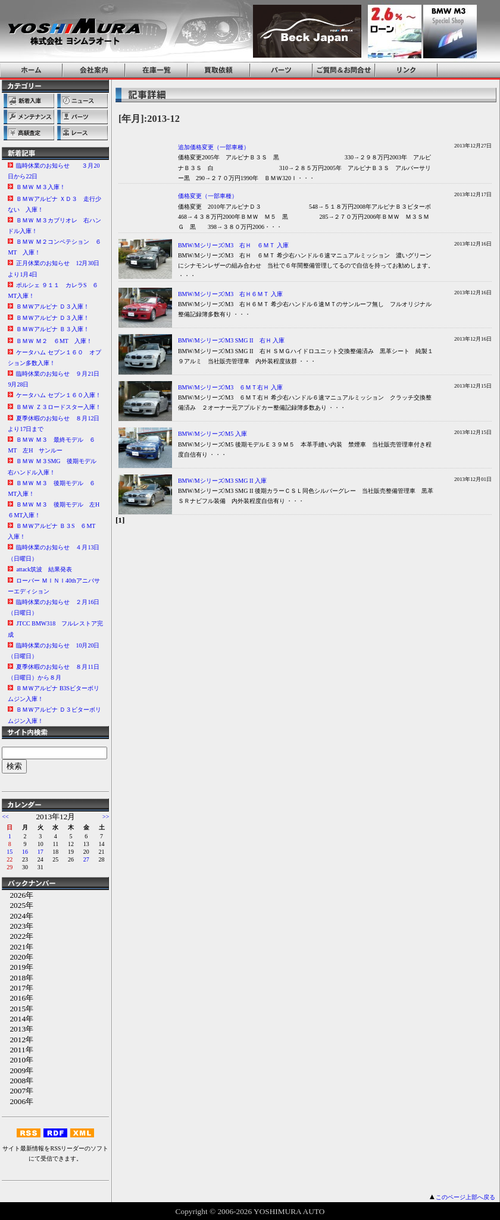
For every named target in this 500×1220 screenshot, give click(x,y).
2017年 (17, 987)
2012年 (17, 1039)
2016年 (17, 997)
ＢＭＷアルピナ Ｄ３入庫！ (52, 306)
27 (86, 859)
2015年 (17, 1008)
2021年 (17, 946)
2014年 (17, 1018)
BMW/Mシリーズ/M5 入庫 (212, 433)
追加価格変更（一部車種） (213, 147)
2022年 (17, 936)
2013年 (17, 1028)
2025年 (17, 905)
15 (9, 851)
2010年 (17, 1059)
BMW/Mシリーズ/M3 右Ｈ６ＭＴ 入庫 (230, 294)
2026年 (17, 895)
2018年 (17, 977)
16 (25, 851)
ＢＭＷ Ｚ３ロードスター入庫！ (58, 407)
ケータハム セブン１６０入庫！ (58, 395)
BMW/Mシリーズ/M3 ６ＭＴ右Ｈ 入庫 (230, 387)
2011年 (17, 1049)
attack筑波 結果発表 (44, 569)
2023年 (17, 926)
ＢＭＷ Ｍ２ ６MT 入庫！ (54, 341)
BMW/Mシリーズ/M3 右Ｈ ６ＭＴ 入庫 (233, 245)
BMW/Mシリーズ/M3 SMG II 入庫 (222, 480)
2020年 (17, 956)
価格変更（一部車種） (208, 196)
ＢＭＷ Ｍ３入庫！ (40, 187)
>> (105, 816)
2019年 (17, 967)
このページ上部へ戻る (465, 1197)
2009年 (17, 1070)
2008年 (17, 1080)
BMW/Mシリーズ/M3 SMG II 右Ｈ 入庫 (231, 340)
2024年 (17, 915)
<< (5, 816)
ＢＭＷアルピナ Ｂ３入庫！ (52, 329)
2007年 (17, 1090)
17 (40, 851)
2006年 (17, 1101)
